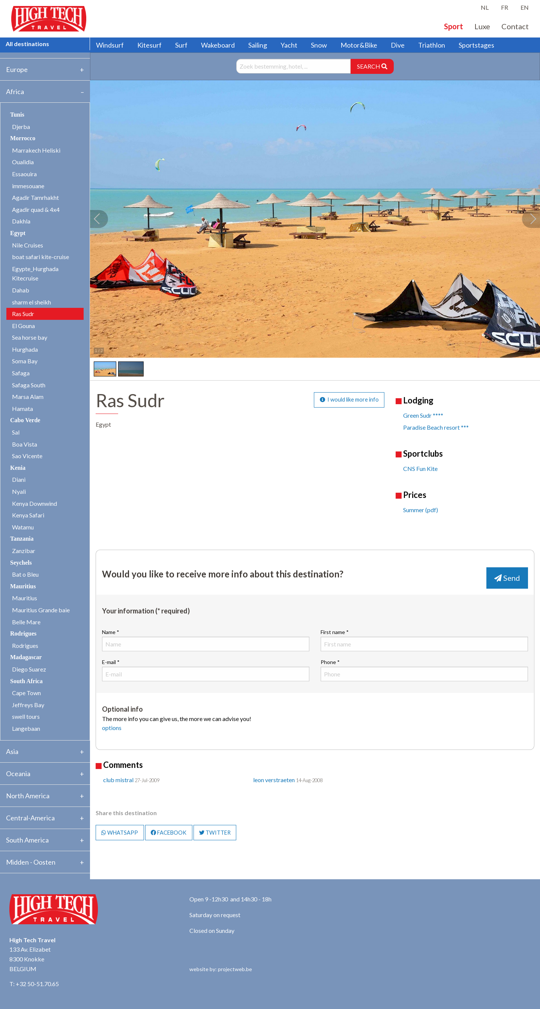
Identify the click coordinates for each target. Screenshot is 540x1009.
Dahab (20, 290)
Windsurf (110, 45)
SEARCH (372, 66)
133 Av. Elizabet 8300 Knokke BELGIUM (30, 959)
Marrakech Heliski (36, 150)
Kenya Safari (28, 515)
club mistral (118, 779)
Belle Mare (26, 621)
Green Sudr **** (423, 415)
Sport (453, 26)
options (112, 727)
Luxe (482, 26)
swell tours (26, 716)
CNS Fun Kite (420, 468)
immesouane (28, 185)
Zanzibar (23, 550)
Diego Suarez (29, 669)
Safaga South (28, 384)
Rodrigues (25, 645)
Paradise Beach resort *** (436, 427)
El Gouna (23, 325)
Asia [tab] (12, 751)
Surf (181, 45)
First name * (424, 640)
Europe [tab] (17, 69)
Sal (16, 432)
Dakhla (21, 221)
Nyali (19, 491)
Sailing (257, 45)
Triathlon (431, 45)
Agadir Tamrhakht (35, 197)
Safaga (21, 372)
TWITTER (215, 832)
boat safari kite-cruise (40, 256)
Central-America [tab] (30, 818)
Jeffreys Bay (28, 704)
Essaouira (24, 173)
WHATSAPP (119, 832)
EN (524, 7)
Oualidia (23, 161)
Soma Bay (25, 360)
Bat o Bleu (25, 574)
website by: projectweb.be (220, 969)
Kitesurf (149, 45)
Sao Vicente (27, 455)
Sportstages (476, 45)
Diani (19, 479)
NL (485, 7)
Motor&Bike (358, 45)
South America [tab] (27, 840)
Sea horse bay (29, 337)
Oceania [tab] (18, 773)
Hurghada (25, 349)
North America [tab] (28, 796)
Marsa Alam (28, 396)
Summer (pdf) (420, 509)
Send (507, 577)
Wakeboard (218, 45)
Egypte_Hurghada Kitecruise (35, 273)
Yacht (288, 45)
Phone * (424, 670)
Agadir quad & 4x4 (36, 209)
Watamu (23, 527)
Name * (205, 640)
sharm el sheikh (31, 302)
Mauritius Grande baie (41, 609)
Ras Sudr (23, 313)
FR (504, 7)
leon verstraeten (274, 779)
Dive (398, 45)
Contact (515, 26)
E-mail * (205, 670)
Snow (319, 45)
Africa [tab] (15, 91)
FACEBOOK (168, 832)
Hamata (22, 408)
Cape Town (26, 692)
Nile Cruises (27, 245)
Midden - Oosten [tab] (31, 862)
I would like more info (349, 399)
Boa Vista (24, 444)
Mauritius (24, 597)
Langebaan (26, 728)
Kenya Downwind (34, 503)
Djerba (21, 126)
